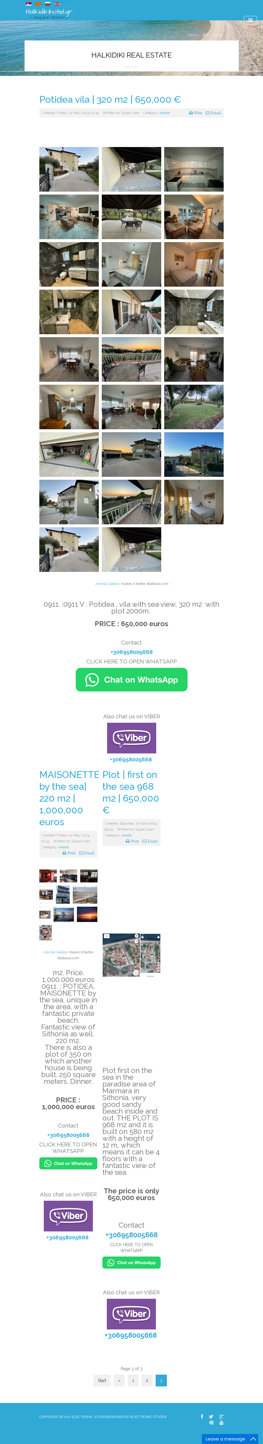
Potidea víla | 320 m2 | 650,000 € (110, 99)
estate (164, 113)
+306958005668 (132, 652)
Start (102, 1380)
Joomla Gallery (107, 584)
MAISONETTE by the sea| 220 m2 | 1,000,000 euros (69, 798)
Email (215, 113)
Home (192, 35)
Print (198, 113)
